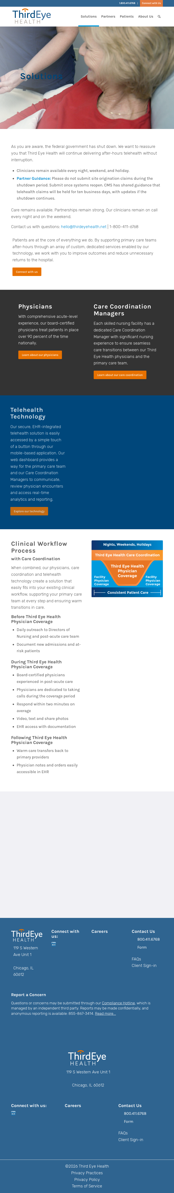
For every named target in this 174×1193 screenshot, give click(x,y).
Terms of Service (87, 1186)
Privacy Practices (87, 1173)
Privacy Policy (87, 1179)
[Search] (159, 16)
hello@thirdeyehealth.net (83, 226)
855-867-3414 (81, 1013)
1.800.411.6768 (127, 3)
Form (142, 947)
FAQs (136, 959)
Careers (99, 931)
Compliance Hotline (118, 1003)
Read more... (105, 1013)
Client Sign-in (144, 965)
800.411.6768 (148, 939)
